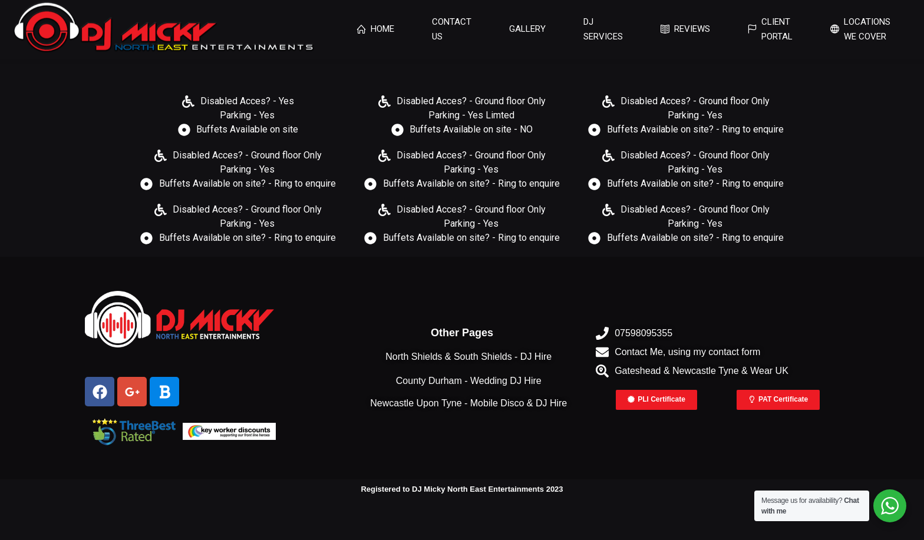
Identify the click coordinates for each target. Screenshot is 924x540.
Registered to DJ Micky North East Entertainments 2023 (462, 489)
